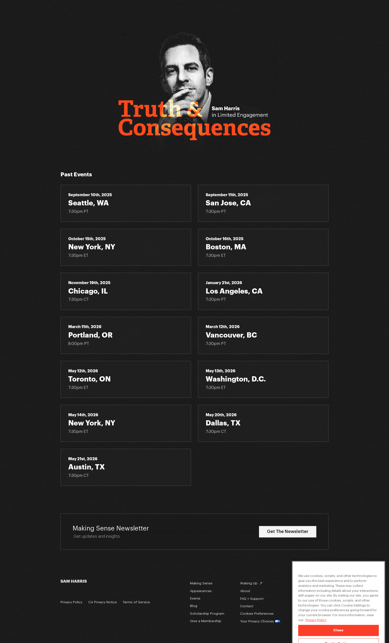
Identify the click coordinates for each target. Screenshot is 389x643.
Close (338, 636)
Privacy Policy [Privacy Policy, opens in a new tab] (316, 626)
